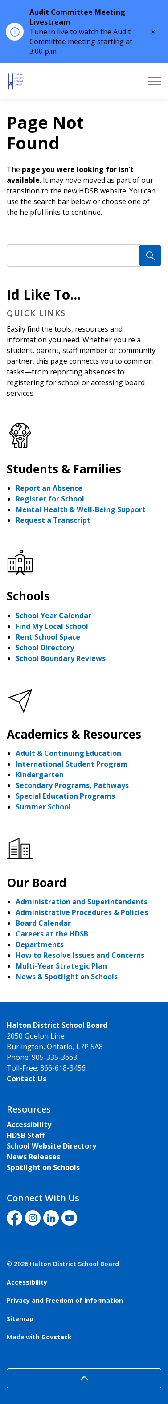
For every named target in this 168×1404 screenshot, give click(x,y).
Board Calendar (43, 923)
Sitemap (20, 1318)
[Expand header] (154, 81)
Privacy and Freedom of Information (65, 1300)
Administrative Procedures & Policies (82, 912)
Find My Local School (52, 626)
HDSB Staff (26, 1135)
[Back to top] (84, 1378)
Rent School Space (48, 637)
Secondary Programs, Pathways (72, 785)
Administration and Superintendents (82, 902)
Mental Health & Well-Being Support (81, 509)
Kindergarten (40, 775)
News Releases (33, 1157)
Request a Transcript (53, 520)
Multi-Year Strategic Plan (61, 966)
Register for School (50, 499)
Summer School (43, 807)
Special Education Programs (65, 796)
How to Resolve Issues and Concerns (80, 955)
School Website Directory (51, 1146)
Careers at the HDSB (52, 934)
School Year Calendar (53, 615)
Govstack (56, 1337)
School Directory (45, 648)
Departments (40, 944)
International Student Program (72, 764)
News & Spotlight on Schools (67, 976)
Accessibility (29, 1124)
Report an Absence (49, 488)
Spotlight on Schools (43, 1167)
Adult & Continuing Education (68, 753)
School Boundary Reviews (61, 658)
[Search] (150, 255)
